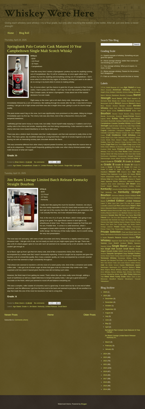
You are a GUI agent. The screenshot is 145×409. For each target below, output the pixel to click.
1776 (102, 87)
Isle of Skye (114, 179)
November (109, 302)
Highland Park (105, 174)
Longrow (138, 203)
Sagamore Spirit (117, 241)
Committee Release (114, 133)
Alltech (103, 90)
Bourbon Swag (129, 114)
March (107, 342)
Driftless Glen (136, 142)
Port (113, 229)
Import (103, 176)
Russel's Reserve (114, 237)
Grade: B (109, 164)
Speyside (110, 253)
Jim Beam (33, 306)
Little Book (131, 203)
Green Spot (137, 169)
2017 (105, 379)
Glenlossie (137, 156)
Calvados (132, 121)
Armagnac (137, 92)
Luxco (122, 206)
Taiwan (108, 256)
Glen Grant (128, 154)
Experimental (127, 147)
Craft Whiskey (129, 135)
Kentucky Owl (111, 192)
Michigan (138, 208)
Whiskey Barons (110, 272)
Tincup (125, 260)
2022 (105, 361)
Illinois (138, 174)
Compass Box (126, 133)
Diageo (125, 140)
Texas (135, 258)
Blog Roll (24, 32)
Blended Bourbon (112, 106)
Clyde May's (137, 128)
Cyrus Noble (114, 137)
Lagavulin (108, 198)
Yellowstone (105, 281)
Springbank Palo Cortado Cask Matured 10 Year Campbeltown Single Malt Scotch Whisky (44, 48)
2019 (105, 371)
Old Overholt (113, 220)
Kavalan (138, 186)
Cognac (103, 130)
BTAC (109, 118)
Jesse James (112, 184)
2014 (105, 389)
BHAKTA (111, 103)
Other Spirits (109, 224)
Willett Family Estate (118, 277)
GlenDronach (105, 156)
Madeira (127, 205)
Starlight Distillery (134, 253)
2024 (105, 354)
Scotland (123, 243)
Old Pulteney (129, 220)
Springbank (77, 165)
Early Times (118, 144)
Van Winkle (109, 265)
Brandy (103, 116)
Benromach (104, 103)
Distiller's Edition (135, 140)
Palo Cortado (58, 165)
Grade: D (104, 169)
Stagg (125, 253)
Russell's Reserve (128, 237)
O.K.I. (108, 217)
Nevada (111, 215)
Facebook (104, 149)
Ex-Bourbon (119, 147)
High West (136, 172)
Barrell (114, 98)
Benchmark (130, 101)
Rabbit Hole (137, 232)
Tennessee (137, 256)
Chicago (129, 128)
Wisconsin (104, 279)
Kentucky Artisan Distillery (120, 189)
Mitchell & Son (116, 213)
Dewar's (119, 140)
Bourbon (106, 113)
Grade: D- (112, 169)
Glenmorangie (105, 158)
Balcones (108, 95)
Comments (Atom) (21, 320)
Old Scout (137, 220)
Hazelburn (104, 172)
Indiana (124, 176)
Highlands (114, 174)
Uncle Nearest (125, 262)
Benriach (138, 101)
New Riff (118, 215)
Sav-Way (126, 241)
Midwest (110, 210)
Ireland (135, 176)
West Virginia (105, 269)
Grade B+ (110, 161)
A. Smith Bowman (110, 87)
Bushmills (112, 121)
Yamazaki (138, 279)
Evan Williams (110, 147)
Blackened (125, 103)
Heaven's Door (126, 172)
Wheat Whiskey (116, 269)
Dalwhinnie (121, 137)
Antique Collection (116, 92)
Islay (108, 179)
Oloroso (103, 222)
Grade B (103, 161)
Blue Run (121, 108)
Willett (106, 277)
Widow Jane (119, 274)
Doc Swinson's (116, 142)
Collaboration (111, 130)
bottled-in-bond (124, 110)
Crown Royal (105, 137)
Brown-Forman (128, 116)
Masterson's (126, 208)
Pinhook (103, 229)
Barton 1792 (122, 98)
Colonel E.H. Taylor (133, 130)
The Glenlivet (111, 260)
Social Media (127, 251)
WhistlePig (110, 274)
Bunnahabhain (136, 118)
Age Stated (17, 165)
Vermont (116, 265)
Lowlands (110, 205)
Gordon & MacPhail (127, 158)
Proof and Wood (127, 232)
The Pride (119, 260)
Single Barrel (119, 245)
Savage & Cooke (135, 241)
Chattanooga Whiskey (118, 128)
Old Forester (132, 217)
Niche (131, 215)
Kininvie (127, 195)
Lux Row (116, 206)
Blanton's (132, 103)
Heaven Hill (114, 172)
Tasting (117, 256)
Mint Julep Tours (124, 210)
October (108, 306)
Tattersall (122, 256)
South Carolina (136, 251)
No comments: (39, 162)
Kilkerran (122, 195)
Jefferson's (122, 181)
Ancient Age (136, 90)
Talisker (112, 256)
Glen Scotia (137, 154)
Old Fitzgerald (122, 217)
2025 (105, 296)
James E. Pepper (135, 179)
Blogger (84, 404)
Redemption (118, 234)
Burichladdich (105, 121)
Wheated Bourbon (128, 269)
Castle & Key (123, 126)
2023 (105, 357)
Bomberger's (129, 108)
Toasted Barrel (132, 260)
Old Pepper (121, 220)
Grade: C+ (128, 167)
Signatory (137, 243)
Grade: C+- (137, 167)
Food (108, 151)
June (107, 320)
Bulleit (128, 118)
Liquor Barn (115, 203)
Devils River (110, 140)
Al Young (137, 87)
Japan (103, 181)
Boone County (111, 110)
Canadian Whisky (124, 123)
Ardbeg (130, 92)
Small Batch (62, 306)
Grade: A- (36, 165)
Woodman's (129, 279)
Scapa (110, 243)
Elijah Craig (127, 144)
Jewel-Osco (121, 184)
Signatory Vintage (106, 246)
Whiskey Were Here (49, 13)
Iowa (130, 176)
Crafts (139, 135)
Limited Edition (115, 200)
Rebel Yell (104, 234)
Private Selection (111, 231)
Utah (102, 265)
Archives (125, 92)
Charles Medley (106, 128)
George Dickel (105, 154)
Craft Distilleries (113, 135)
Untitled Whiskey (135, 262)
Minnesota (116, 210)
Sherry (130, 243)
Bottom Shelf (136, 110)
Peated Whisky (126, 227)
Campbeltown (27, 165)
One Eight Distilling (112, 222)
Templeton (128, 256)
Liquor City (123, 203)
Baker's (103, 95)
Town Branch (108, 262)
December (109, 298)
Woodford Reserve (116, 279)
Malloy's (103, 208)
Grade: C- (119, 167)
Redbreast (111, 234)
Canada (114, 123)
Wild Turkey (128, 274)
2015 (105, 386)
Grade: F (129, 169)
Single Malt (68, 165)
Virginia (122, 265)
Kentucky (41, 306)
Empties (134, 144)
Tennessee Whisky (124, 258)
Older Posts (90, 314)
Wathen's (132, 267)
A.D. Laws (120, 87)
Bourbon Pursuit (117, 114)
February (108, 346)
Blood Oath (113, 108)
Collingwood (120, 130)
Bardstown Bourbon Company (122, 95)
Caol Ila (133, 123)
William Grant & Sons (134, 276)
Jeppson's (104, 184)
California (125, 121)
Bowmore (138, 114)
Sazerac (104, 243)
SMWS (120, 251)
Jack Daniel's (123, 179)
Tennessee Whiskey (108, 258)
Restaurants (125, 234)
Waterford (125, 267)
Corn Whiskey (136, 133)
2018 (105, 375)
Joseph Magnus (113, 186)
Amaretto (108, 90)
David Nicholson (130, 137)
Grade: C (111, 167)
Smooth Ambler (112, 251)
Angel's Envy (105, 92)
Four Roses (123, 151)
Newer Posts (11, 314)
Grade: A (25, 306)
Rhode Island (133, 234)
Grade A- (137, 158)
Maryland (109, 208)
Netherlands (104, 215)
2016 (105, 382)
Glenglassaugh (122, 156)
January (108, 349)
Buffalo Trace (118, 118)
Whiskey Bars (121, 272)
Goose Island (115, 158)
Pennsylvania (137, 227)
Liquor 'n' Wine (106, 203)
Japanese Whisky (112, 181)
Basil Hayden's (133, 98)
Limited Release (47, 165)
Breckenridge (111, 116)
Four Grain (114, 151)
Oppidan (121, 222)
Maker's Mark (136, 206)
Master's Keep (117, 208)
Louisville (104, 205)
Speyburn (103, 253)
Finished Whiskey (125, 149)
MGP (132, 208)
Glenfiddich (113, 156)
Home (11, 32)
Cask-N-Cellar (113, 126)
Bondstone (137, 108)
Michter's (104, 210)
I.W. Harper (131, 174)
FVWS (130, 151)
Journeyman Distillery (127, 186)
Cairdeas (119, 121)
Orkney (132, 222)
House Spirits (122, 174)
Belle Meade (112, 101)
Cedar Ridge (131, 126)
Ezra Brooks (136, 147)
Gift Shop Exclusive (118, 154)
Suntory (103, 256)
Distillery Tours (106, 142)
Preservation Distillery (122, 229)
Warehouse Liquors (133, 265)
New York (125, 215)
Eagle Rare (110, 144)
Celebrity (138, 126)
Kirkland (133, 195)
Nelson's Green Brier (134, 213)
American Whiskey (121, 90)
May (107, 323)
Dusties (103, 144)
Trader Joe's (116, 262)
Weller (138, 267)
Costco (103, 135)
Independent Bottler (113, 176)
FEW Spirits (112, 149)
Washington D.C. (115, 267)
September (109, 309)
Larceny (121, 198)
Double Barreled (126, 142)
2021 (105, 364)
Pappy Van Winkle (129, 224)
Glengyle (130, 156)
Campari (138, 121)
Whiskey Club (131, 272)
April (107, 327)
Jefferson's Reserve (134, 181)
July (107, 316)
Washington (105, 267)
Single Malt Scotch (113, 249)
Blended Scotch (125, 106)
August (108, 313)
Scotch (116, 243)
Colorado (104, 133)
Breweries (119, 116)
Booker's (103, 110)
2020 (105, 368)
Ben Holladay (122, 101)
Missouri (109, 213)
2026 (105, 292)
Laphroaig (115, 198)
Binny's (118, 103)
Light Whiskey (129, 198)
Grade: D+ (121, 169)
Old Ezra (114, 217)
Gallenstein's (137, 151)
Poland (108, 229)
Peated (116, 227)
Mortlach (124, 213)
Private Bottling (136, 229)
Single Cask (131, 246)
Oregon (127, 222)
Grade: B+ (128, 164)
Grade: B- (119, 164)
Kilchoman (115, 195)
